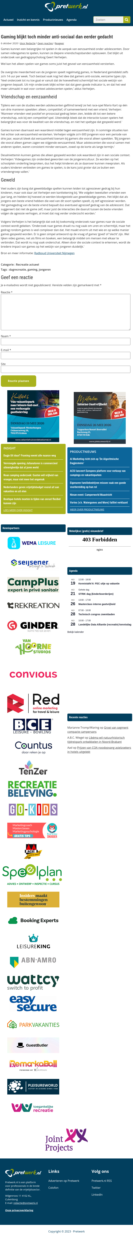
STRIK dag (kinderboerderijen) (95, 594)
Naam (6, 336)
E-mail (6, 350)
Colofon (53, 1188)
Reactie (6, 292)
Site (3, 364)
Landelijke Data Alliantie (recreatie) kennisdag (104, 624)
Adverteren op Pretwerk (63, 1181)
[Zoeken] (126, 19)
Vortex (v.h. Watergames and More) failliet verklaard (99, 502)
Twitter (96, 1188)
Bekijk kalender (75, 632)
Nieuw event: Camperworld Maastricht (91, 494)
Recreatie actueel (27, 264)
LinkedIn (97, 1195)
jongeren (45, 269)
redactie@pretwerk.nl (25, 1203)
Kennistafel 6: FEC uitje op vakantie (98, 583)
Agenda (71, 20)
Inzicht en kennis (28, 20)
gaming (32, 269)
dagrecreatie (17, 269)
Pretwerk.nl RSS (102, 1181)
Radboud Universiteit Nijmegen (54, 253)
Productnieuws (53, 20)
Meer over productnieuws (87, 509)
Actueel (8, 20)
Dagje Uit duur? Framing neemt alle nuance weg (29, 455)
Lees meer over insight (18, 510)
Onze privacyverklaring (19, 1210)
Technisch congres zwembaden (96, 614)
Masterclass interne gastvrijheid (96, 604)
